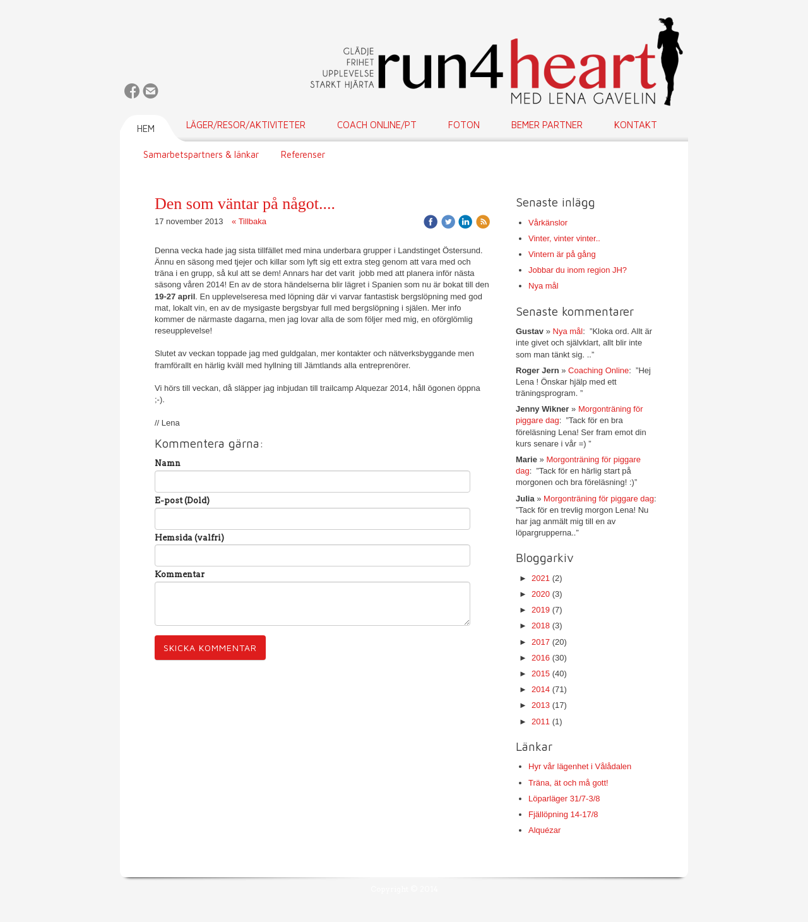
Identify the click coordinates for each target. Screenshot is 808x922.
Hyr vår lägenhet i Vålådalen (579, 766)
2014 (541, 689)
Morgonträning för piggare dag (599, 498)
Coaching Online (598, 370)
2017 (541, 642)
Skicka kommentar (210, 647)
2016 (541, 657)
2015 (541, 673)
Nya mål (543, 285)
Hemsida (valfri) (189, 537)
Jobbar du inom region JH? (577, 270)
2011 (541, 721)
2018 (541, 625)
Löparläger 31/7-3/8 (564, 798)
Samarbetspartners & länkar (201, 154)
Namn (168, 463)
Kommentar (180, 574)
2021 (541, 578)
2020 (541, 594)
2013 (541, 705)
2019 (541, 609)
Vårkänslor (547, 222)
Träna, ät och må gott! (568, 782)
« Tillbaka (249, 221)
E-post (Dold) (182, 500)
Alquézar (544, 830)
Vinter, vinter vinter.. (564, 238)
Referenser (303, 154)
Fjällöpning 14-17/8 (563, 814)
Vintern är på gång (562, 254)
